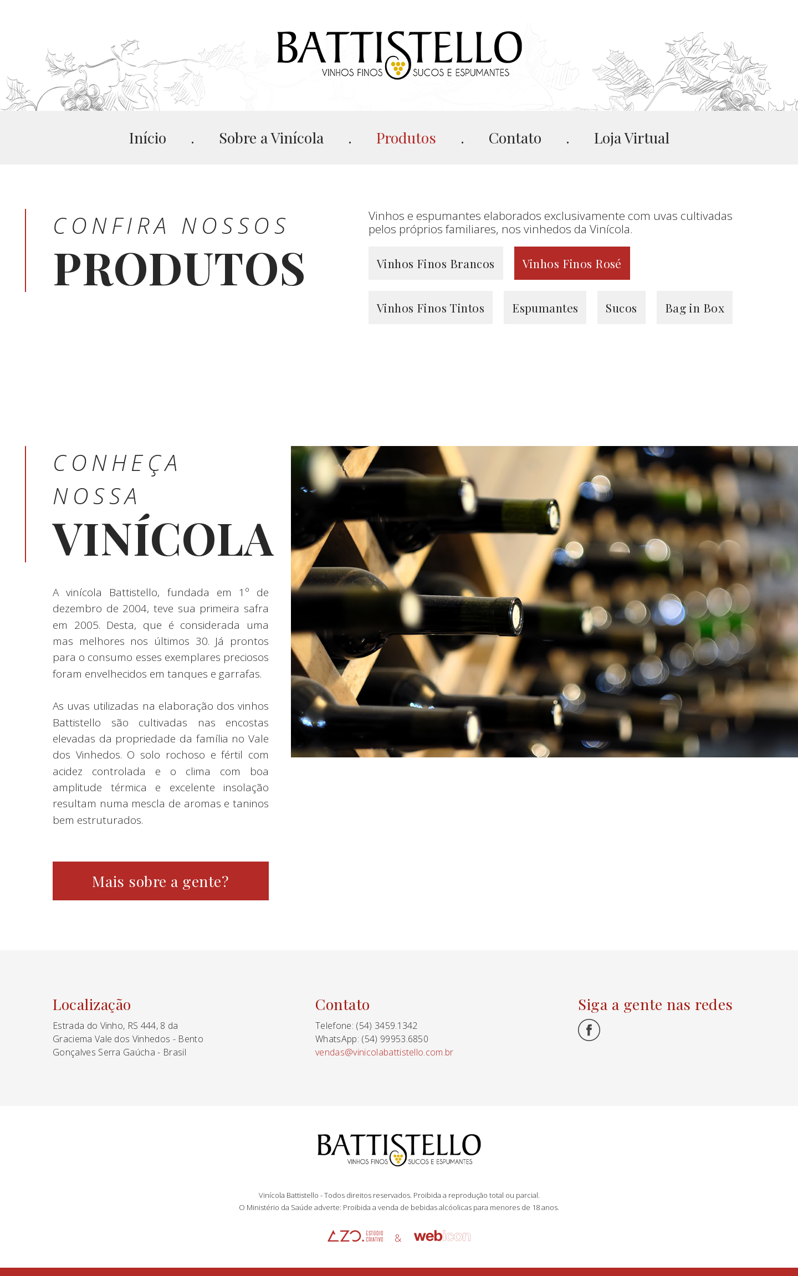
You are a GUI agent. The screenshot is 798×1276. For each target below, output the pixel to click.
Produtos (406, 137)
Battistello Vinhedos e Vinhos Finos (399, 55)
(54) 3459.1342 (386, 1025)
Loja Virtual (631, 137)
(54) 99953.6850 (394, 1039)
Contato (515, 137)
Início (147, 137)
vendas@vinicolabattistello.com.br (384, 1052)
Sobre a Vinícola (271, 137)
